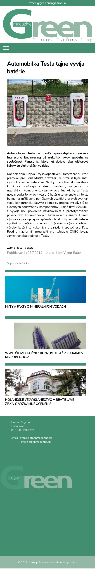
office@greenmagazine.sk (47, 3)
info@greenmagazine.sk (36, 442)
